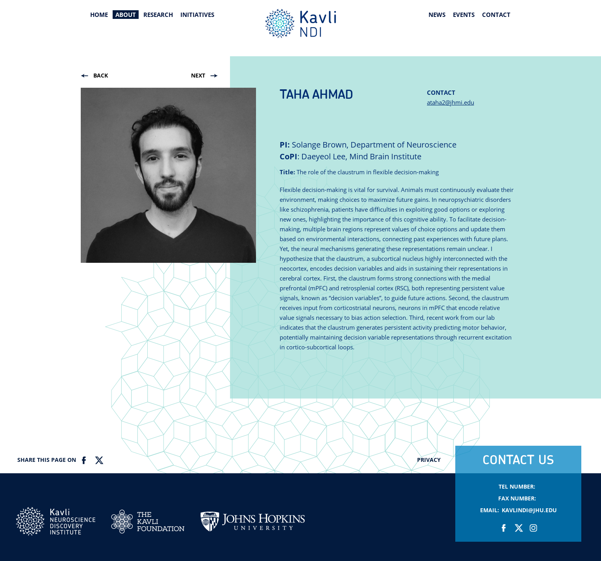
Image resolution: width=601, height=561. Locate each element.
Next (198, 75)
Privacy (429, 459)
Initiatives (197, 14)
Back (100, 75)
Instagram (533, 528)
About (125, 14)
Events (464, 14)
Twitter (99, 460)
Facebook (84, 460)
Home (99, 14)
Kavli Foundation (147, 521)
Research (158, 14)
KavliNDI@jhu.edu (529, 510)
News (436, 14)
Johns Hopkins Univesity (252, 525)
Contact (496, 14)
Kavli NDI (55, 521)
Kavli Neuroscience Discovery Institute (300, 23)
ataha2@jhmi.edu (450, 102)
